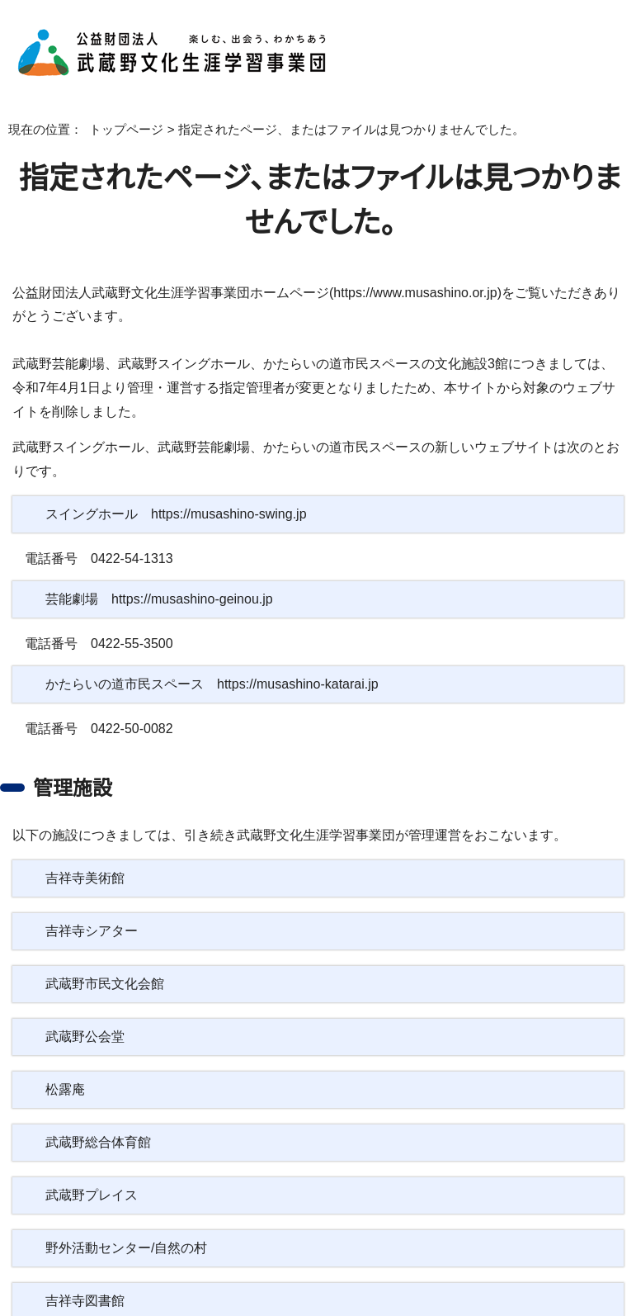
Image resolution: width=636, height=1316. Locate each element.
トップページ (114, 130)
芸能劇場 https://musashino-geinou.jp (166, 575)
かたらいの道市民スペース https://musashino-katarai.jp (213, 660)
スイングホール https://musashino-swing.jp (178, 490)
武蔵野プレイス (88, 1171)
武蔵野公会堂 (85, 1013)
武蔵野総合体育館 (98, 1119)
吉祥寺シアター (89, 907)
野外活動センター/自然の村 (124, 1224)
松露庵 (65, 1066)
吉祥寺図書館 (85, 1277)
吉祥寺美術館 (85, 854)
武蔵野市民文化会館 (104, 960)
